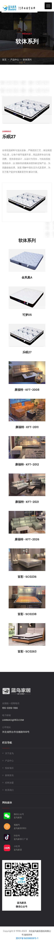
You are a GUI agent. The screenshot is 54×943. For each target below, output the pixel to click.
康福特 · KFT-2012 (27, 464)
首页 (4, 59)
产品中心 (14, 59)
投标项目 (9, 768)
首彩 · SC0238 (27, 614)
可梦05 (27, 315)
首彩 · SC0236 (27, 577)
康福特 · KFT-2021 (27, 502)
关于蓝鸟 (9, 753)
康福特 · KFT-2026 (27, 539)
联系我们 (9, 790)
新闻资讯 (9, 775)
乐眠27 (26, 352)
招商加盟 (9, 782)
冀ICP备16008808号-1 (27, 938)
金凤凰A (27, 277)
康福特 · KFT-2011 (27, 427)
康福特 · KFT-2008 (27, 390)
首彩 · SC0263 (27, 651)
